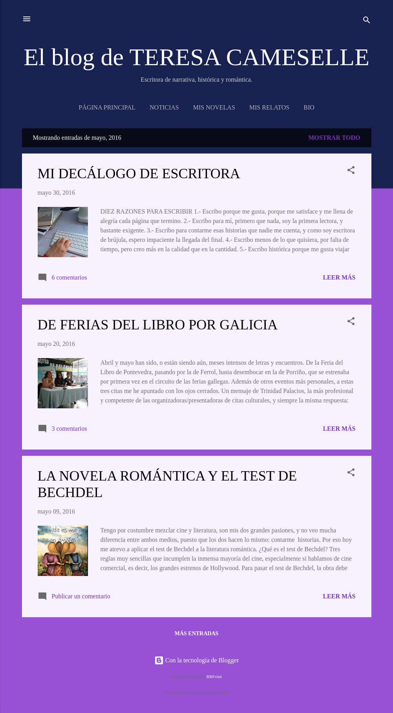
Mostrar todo (334, 137)
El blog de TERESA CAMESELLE (196, 57)
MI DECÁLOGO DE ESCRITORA (139, 173)
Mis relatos (269, 107)
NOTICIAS (164, 107)
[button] (351, 171)
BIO (308, 107)
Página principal (107, 107)
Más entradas (197, 633)
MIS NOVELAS (214, 107)
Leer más (339, 277)
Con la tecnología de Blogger (196, 660)
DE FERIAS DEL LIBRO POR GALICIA (158, 325)
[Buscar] (366, 21)
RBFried (214, 676)
